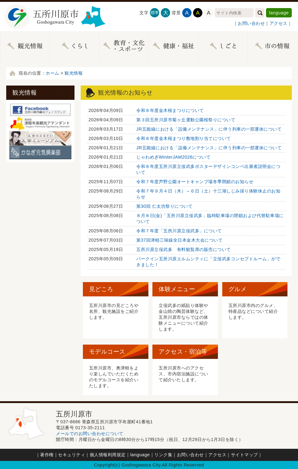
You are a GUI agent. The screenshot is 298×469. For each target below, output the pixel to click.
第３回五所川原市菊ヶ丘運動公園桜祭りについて (185, 119)
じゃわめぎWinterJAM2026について (173, 157)
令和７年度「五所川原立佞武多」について (179, 230)
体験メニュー (177, 289)
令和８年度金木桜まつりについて (170, 110)
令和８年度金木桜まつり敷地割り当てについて (183, 138)
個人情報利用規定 (108, 454)
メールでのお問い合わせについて (90, 433)
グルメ (237, 289)
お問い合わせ (251, 23)
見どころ (101, 289)
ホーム (52, 73)
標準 (155, 12)
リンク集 (163, 454)
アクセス (278, 23)
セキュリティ (71, 454)
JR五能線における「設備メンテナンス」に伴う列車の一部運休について (209, 129)
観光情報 (74, 73)
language (279, 12)
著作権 (47, 454)
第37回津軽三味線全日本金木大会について (179, 240)
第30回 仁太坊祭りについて (164, 206)
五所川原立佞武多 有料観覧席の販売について (183, 249)
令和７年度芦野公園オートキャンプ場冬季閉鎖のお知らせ (194, 181)
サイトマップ (244, 454)
